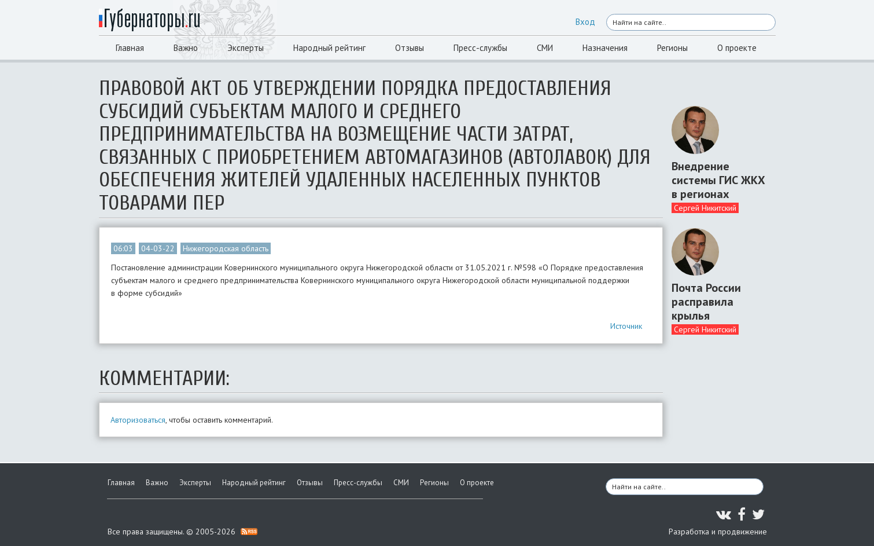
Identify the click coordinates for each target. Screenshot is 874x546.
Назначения (605, 47)
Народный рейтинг (329, 47)
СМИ (545, 47)
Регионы (672, 47)
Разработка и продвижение (718, 531)
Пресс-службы (480, 47)
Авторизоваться (137, 420)
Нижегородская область (225, 248)
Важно (186, 47)
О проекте (737, 47)
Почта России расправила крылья (706, 302)
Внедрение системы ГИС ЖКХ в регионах (718, 180)
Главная (130, 47)
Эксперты (245, 47)
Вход (585, 21)
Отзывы (409, 47)
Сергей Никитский (705, 208)
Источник (626, 326)
